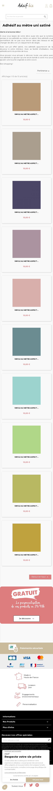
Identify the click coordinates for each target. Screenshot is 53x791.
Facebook (25, 785)
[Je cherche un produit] (26, 16)
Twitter (31, 785)
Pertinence (43, 71)
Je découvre (25, 618)
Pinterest (37, 785)
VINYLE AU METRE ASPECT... (26, 114)
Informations (9, 717)
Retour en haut (40, 577)
